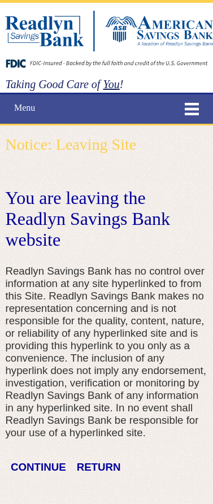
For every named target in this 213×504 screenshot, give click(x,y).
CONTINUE (38, 467)
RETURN (99, 467)
